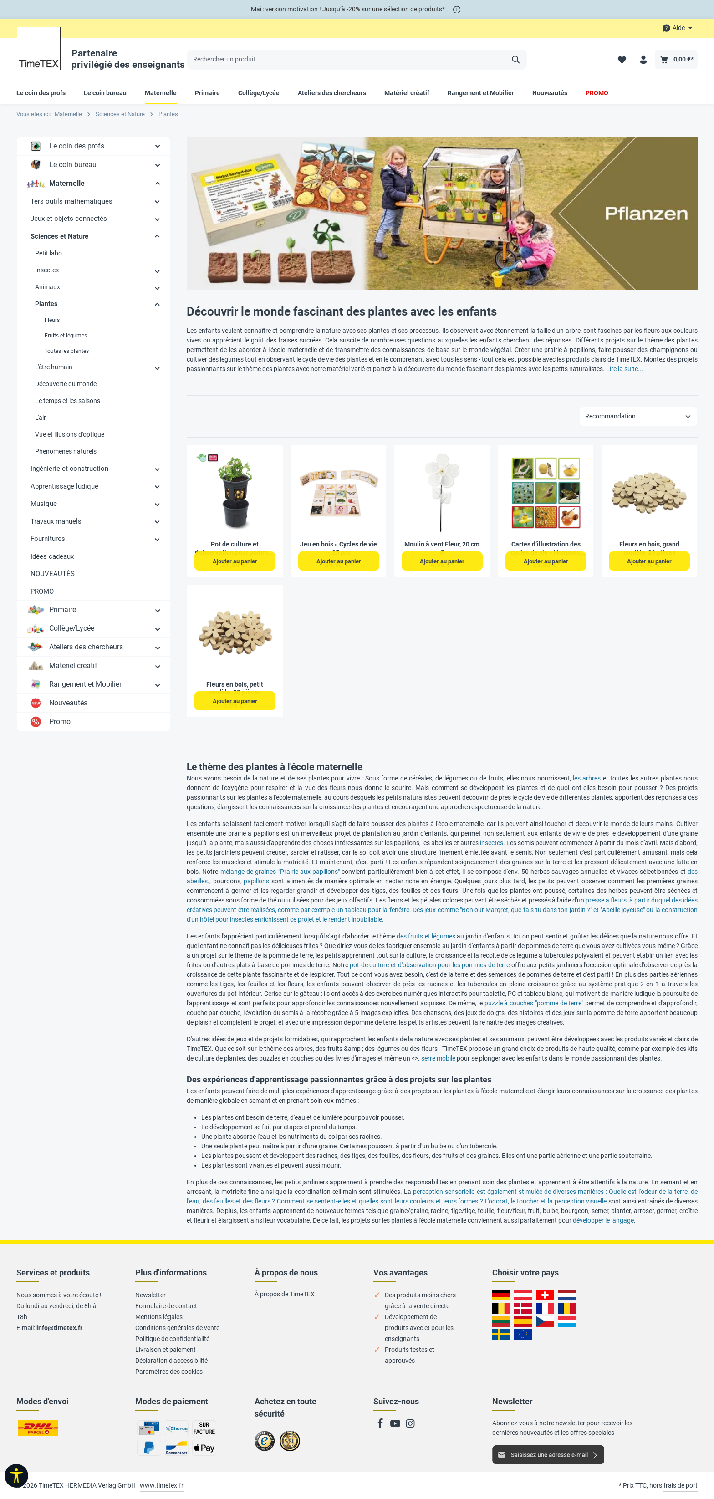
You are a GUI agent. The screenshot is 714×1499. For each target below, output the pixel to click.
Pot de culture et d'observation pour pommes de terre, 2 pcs (235, 548)
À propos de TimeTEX (285, 1294)
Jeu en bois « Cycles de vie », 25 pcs (338, 548)
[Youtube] (396, 1426)
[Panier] (676, 59)
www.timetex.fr (162, 1485)
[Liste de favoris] (622, 59)
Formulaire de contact (166, 1306)
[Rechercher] (516, 60)
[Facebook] (381, 1426)
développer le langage (603, 1220)
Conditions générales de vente (177, 1327)
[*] (457, 9)
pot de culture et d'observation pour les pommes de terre (430, 965)
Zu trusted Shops (265, 1445)
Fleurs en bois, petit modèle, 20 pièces (234, 688)
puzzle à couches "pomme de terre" (534, 1003)
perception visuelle (581, 1201)
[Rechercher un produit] (346, 60)
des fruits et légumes (426, 936)
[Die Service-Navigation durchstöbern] (677, 28)
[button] (158, 146)
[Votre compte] (643, 59)
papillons (256, 881)
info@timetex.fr (59, 1327)
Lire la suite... (624, 368)
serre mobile (438, 1058)
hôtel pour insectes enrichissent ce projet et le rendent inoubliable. (292, 919)
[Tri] (638, 416)
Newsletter (150, 1295)
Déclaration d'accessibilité (171, 1360)
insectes (491, 842)
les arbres (587, 778)
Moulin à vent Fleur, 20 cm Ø (441, 548)
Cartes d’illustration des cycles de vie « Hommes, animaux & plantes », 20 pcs (546, 548)
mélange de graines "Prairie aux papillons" (280, 871)
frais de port (680, 1485)
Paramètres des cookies (169, 1371)
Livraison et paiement (165, 1349)
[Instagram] (410, 1426)
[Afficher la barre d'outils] (16, 1476)
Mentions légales (159, 1317)
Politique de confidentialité (172, 1338)
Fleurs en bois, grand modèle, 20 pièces (649, 548)
